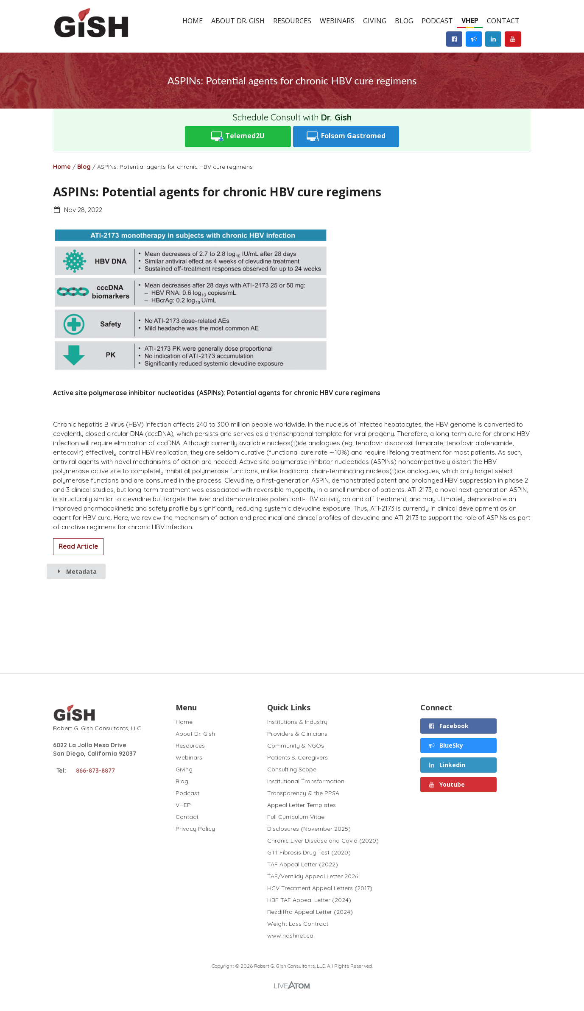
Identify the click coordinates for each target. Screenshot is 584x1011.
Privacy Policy (195, 828)
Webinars (337, 20)
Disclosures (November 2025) (309, 828)
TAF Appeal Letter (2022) (302, 864)
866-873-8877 (95, 770)
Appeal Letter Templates (301, 805)
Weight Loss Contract (297, 923)
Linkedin (446, 765)
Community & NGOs (295, 745)
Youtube (446, 784)
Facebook (448, 726)
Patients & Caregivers (297, 757)
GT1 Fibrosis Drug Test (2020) (309, 852)
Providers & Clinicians (297, 733)
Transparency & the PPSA (303, 793)
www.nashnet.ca (290, 935)
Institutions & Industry (297, 722)
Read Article (78, 546)
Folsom (346, 136)
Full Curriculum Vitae (295, 817)
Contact (503, 20)
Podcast (437, 20)
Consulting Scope (291, 769)
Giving (374, 20)
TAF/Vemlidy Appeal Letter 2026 (312, 876)
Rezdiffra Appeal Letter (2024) (310, 912)
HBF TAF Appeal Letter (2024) (309, 900)
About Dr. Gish (238, 20)
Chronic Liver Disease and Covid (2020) (323, 840)
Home (192, 20)
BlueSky (445, 745)
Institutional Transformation (305, 781)
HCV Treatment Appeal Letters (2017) (319, 888)
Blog (404, 20)
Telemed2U (238, 136)
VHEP (469, 20)
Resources (292, 20)
